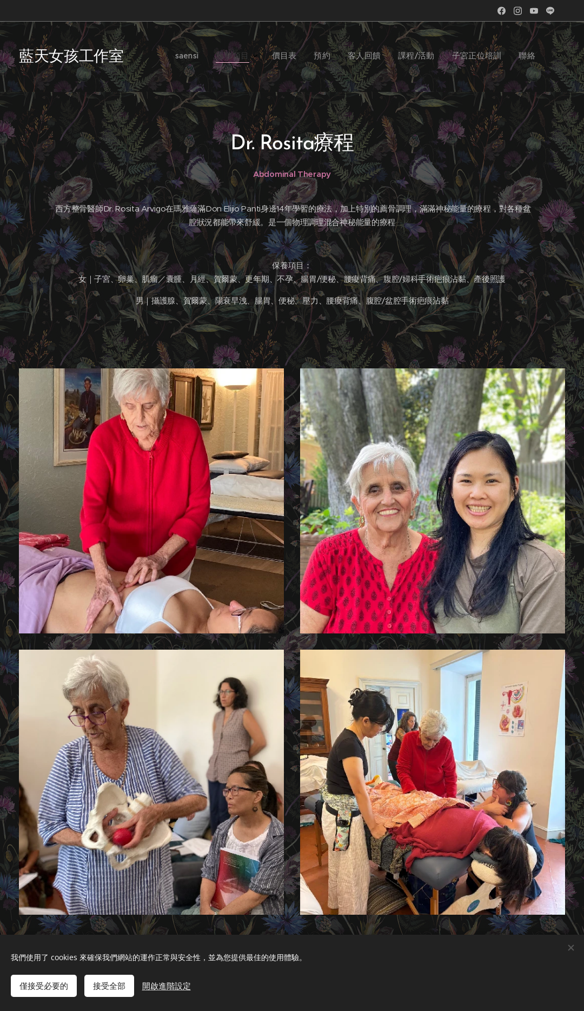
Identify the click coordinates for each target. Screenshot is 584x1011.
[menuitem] (424, 56)
